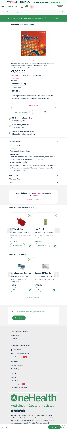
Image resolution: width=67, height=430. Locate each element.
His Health (11, 18)
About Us (14, 379)
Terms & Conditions (17, 367)
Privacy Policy (15, 370)
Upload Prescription (54, 18)
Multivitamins (39, 18)
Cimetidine (32, 69)
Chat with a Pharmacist (34, 201)
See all (36, 210)
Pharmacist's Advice (16, 180)
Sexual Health (29, 18)
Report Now (19, 319)
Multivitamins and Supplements (20, 347)
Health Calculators (19, 358)
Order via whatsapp (21, 114)
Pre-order (33, 107)
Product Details (15, 143)
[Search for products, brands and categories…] (15, 12)
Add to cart (54, 427)
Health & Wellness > (33, 299)
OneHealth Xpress (18, 385)
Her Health (19, 18)
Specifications (14, 184)
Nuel (17, 69)
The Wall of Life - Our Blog (19, 389)
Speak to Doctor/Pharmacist (20, 355)
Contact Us (14, 382)
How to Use (13, 177)
